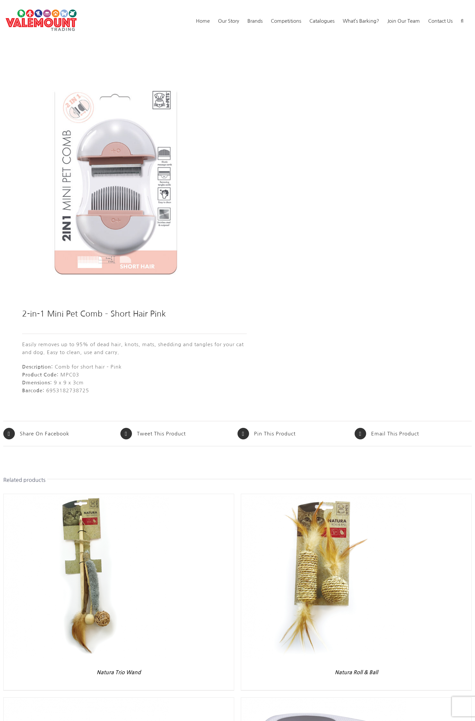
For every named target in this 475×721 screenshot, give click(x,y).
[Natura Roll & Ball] (323, 497)
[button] (462, 20)
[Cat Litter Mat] (86, 701)
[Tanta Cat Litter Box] (323, 701)
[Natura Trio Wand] (86, 497)
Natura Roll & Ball (356, 672)
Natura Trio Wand (119, 672)
